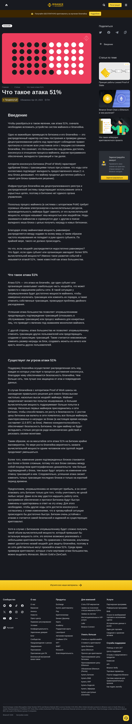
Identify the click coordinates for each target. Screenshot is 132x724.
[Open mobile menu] (126, 5)
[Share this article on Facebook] (108, 32)
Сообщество (36, 639)
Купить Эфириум (88, 689)
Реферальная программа (117, 608)
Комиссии (110, 661)
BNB (108, 611)
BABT (58, 646)
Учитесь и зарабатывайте (91, 639)
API (108, 664)
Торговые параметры (115, 671)
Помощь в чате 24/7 (115, 648)
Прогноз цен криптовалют (91, 653)
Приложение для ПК (39, 653)
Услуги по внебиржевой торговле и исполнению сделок (116, 617)
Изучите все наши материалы (66, 585)
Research (59, 650)
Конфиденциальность (39, 629)
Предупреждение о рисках (41, 643)
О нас (33, 604)
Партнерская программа (116, 604)
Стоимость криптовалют (91, 643)
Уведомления (36, 646)
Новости (34, 615)
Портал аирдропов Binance (118, 675)
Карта (58, 622)
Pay (57, 611)
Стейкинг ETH (61, 639)
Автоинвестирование (64, 636)
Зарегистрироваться (114, 178)
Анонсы (34, 611)
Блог (32, 636)
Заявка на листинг (88, 614)
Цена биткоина (87, 646)
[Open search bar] (103, 5)
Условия (34, 625)
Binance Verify (112, 668)
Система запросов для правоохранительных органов (116, 680)
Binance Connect (88, 627)
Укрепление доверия (39, 632)
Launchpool (60, 632)
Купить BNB (86, 678)
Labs (83, 623)
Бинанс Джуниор (62, 618)
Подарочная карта (63, 629)
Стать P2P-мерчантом (90, 604)
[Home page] (55, 5)
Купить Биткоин (87, 675)
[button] (126, 4)
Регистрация (115, 5)
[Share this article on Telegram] (116, 32)
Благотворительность (64, 653)
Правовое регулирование (41, 622)
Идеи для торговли (114, 629)
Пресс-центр (36, 618)
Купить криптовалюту (64, 608)
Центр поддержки (114, 651)
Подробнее (95, 14)
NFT (57, 643)
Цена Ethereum (87, 650)
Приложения (36, 650)
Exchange (60, 604)
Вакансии (34, 608)
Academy (59, 625)
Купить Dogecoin (88, 685)
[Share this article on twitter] (100, 32)
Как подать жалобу (114, 687)
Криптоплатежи (62, 615)
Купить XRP (86, 682)
